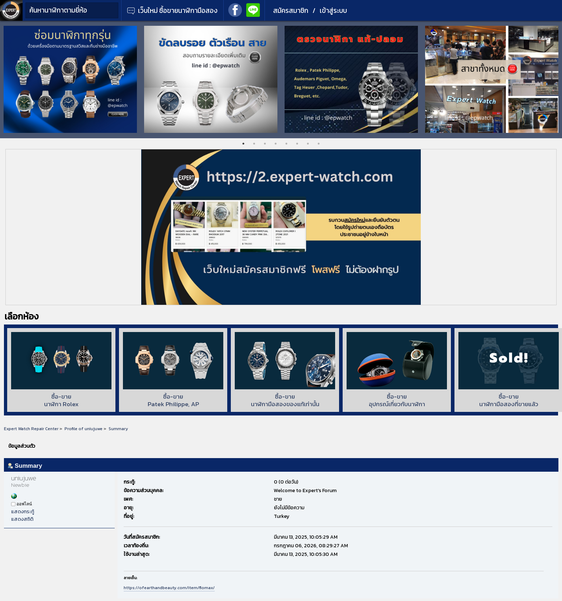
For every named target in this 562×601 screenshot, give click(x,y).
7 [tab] (307, 143)
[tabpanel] (70, 79)
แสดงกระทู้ (22, 511)
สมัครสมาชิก (290, 10)
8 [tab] (318, 143)
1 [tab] (243, 143)
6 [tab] (297, 143)
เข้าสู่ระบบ (333, 10)
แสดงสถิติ (22, 519)
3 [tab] (264, 143)
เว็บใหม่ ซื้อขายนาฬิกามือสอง (172, 10)
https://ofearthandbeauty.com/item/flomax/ (169, 588)
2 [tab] (254, 143)
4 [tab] (275, 143)
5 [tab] (286, 143)
